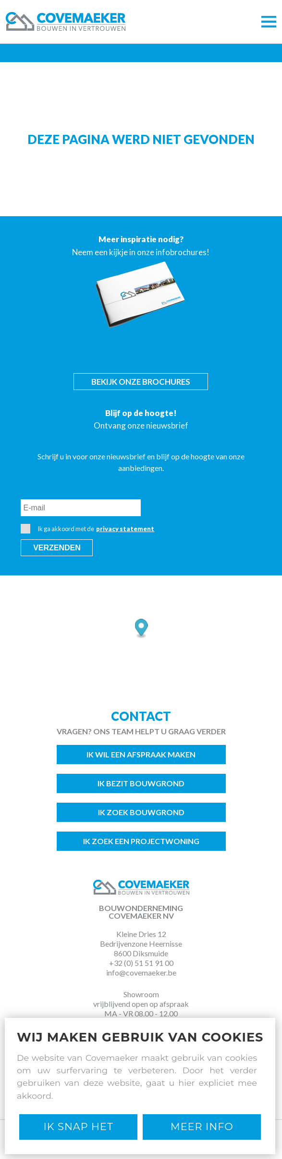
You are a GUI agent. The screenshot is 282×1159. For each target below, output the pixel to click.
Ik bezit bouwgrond (141, 783)
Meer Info (202, 1126)
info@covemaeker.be (141, 972)
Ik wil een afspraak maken (141, 754)
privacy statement (125, 529)
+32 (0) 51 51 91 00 (141, 962)
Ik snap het (78, 1126)
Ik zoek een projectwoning (141, 841)
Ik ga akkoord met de (87, 529)
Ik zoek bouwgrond (141, 812)
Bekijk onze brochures (140, 382)
